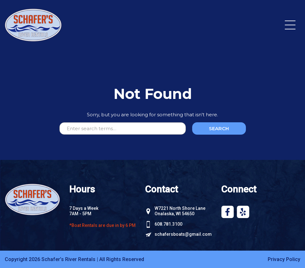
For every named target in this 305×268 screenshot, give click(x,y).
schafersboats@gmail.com (183, 234)
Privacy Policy (284, 259)
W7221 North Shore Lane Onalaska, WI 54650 (180, 211)
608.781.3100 (168, 224)
